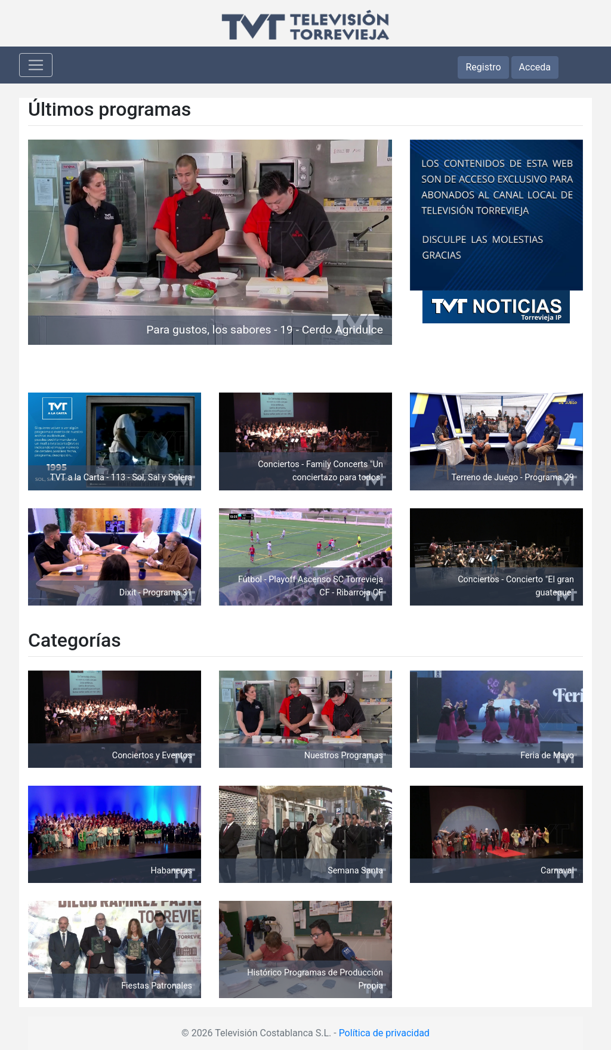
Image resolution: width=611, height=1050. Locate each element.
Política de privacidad (384, 1033)
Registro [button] (483, 67)
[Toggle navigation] (36, 65)
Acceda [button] (535, 67)
